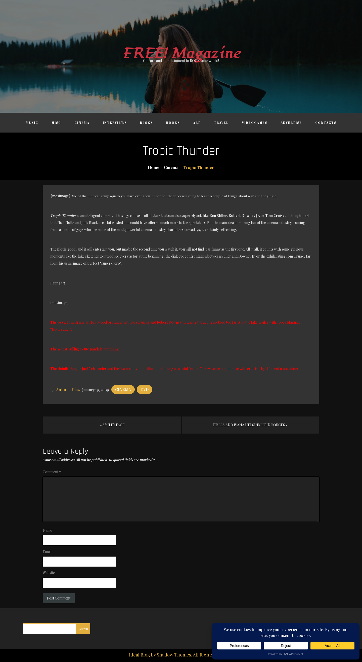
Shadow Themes (174, 655)
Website (49, 572)
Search (83, 629)
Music (32, 123)
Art (197, 123)
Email (47, 551)
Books (173, 123)
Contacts (325, 123)
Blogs (146, 123)
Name (47, 530)
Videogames (254, 123)
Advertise (291, 123)
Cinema (81, 123)
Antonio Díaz (68, 389)
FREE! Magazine (181, 54)
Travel (221, 123)
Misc (56, 123)
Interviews (115, 123)
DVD (145, 389)
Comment (52, 471)
